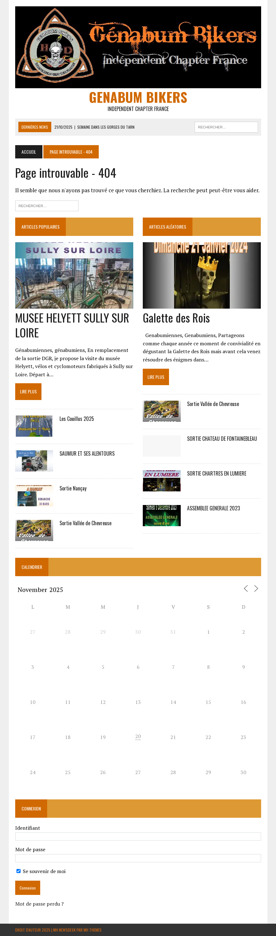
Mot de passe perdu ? (39, 903)
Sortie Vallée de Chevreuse (85, 523)
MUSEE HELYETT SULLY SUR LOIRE (72, 325)
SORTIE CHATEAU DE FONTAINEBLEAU (222, 438)
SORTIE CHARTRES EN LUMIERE (216, 473)
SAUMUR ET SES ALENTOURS (87, 453)
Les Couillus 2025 (77, 418)
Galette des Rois (176, 317)
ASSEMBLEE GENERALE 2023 (213, 508)
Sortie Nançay (73, 488)
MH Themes (93, 930)
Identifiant (27, 827)
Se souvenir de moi (41, 871)
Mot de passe (30, 849)
